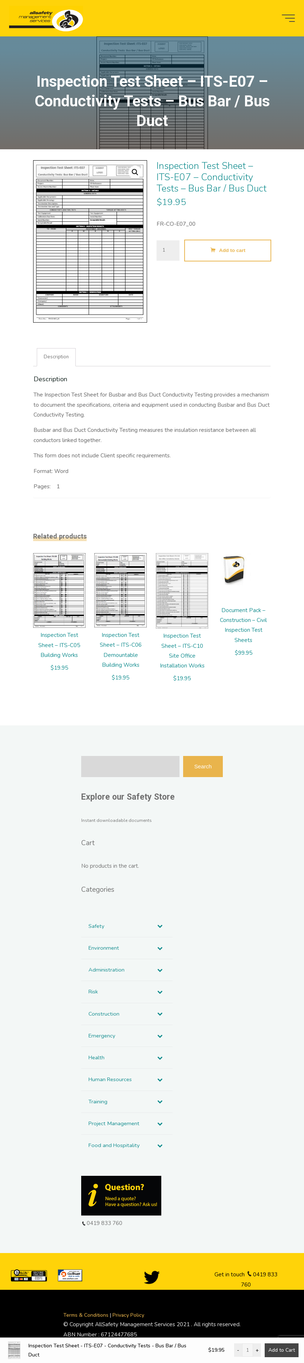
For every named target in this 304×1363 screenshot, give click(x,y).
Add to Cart (281, 1350)
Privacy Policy (128, 1317)
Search (203, 767)
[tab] (57, 357)
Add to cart (232, 250)
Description (57, 357)
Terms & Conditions (86, 1317)
